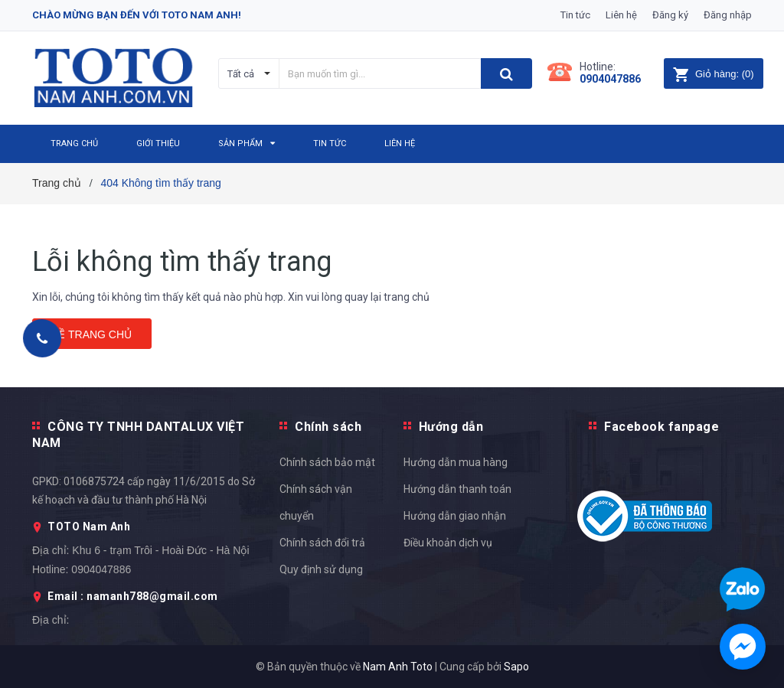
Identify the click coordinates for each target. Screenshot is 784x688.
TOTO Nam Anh (88, 526)
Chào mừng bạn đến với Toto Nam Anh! (136, 15)
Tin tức (575, 15)
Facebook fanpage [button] (661, 426)
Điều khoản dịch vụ (447, 542)
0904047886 (610, 79)
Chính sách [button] (328, 426)
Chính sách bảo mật (327, 462)
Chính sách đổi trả (322, 542)
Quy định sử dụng (321, 569)
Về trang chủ (92, 334)
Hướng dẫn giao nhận (454, 516)
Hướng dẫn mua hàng (455, 462)
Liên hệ (621, 15)
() (713, 74)
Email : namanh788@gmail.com (132, 596)
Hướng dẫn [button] (451, 426)
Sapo (516, 666)
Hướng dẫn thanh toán (457, 489)
